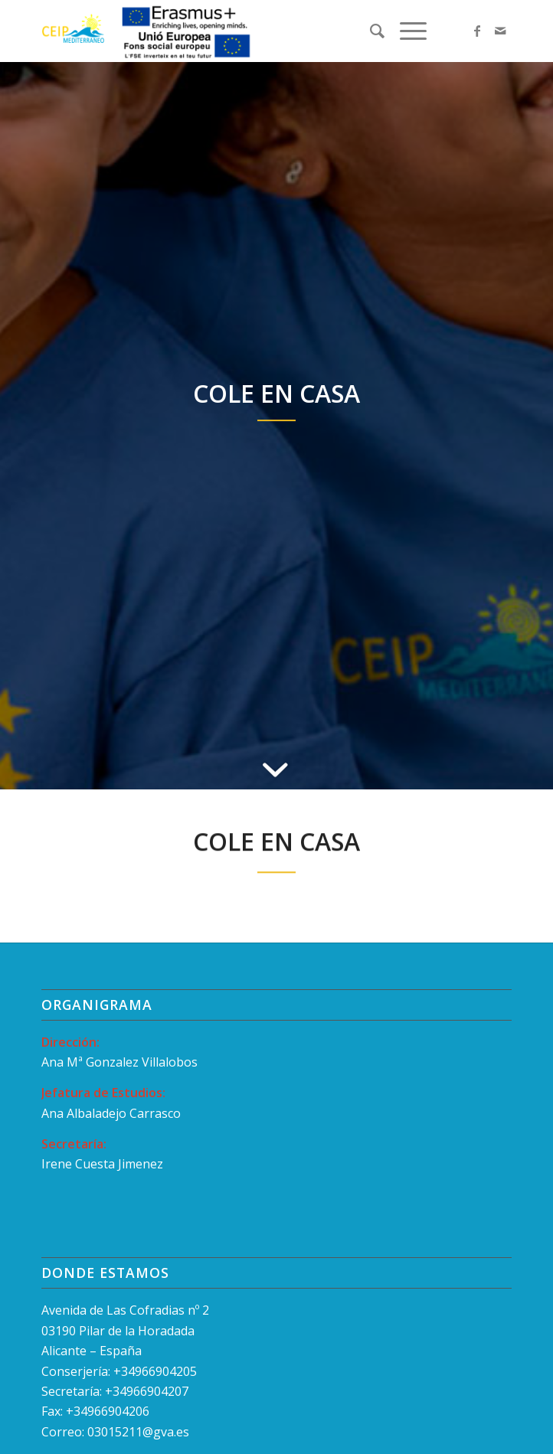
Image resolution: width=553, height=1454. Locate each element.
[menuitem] (369, 30)
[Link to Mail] (500, 30)
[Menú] (405, 30)
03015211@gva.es (139, 1431)
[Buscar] (369, 30)
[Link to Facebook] (477, 30)
